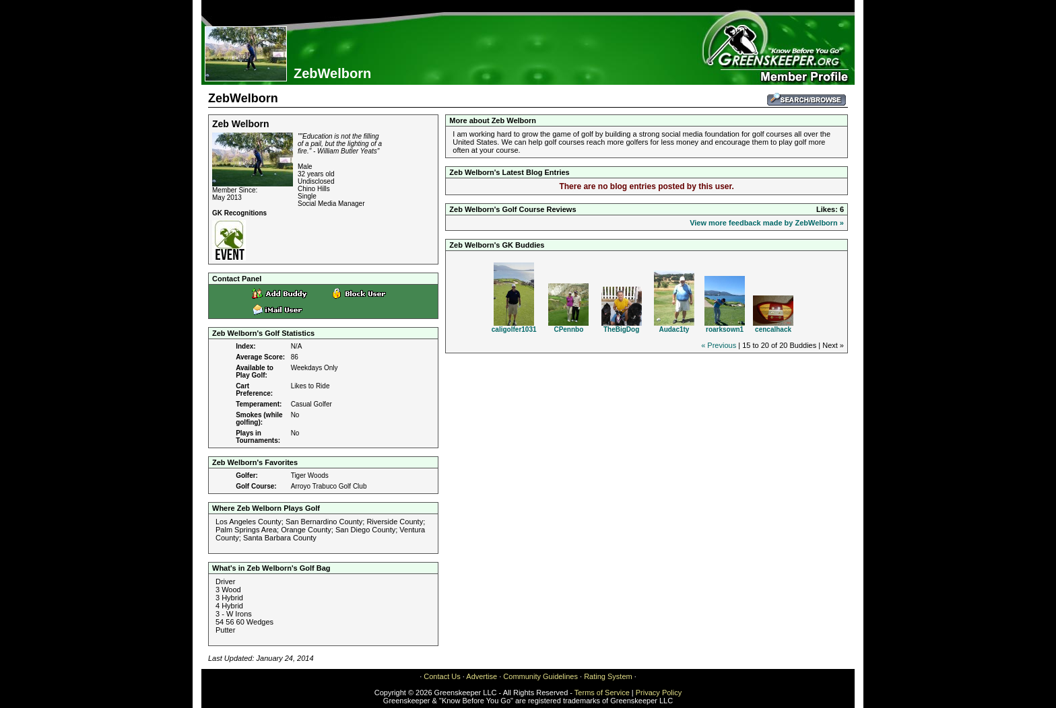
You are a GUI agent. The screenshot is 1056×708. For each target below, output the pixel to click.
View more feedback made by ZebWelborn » (767, 223)
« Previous (718, 345)
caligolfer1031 (514, 329)
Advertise (481, 676)
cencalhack (773, 329)
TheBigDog (621, 329)
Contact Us (442, 676)
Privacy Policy (659, 692)
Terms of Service (602, 692)
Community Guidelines (540, 676)
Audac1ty (674, 329)
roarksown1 (725, 329)
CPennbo (568, 329)
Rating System (608, 676)
